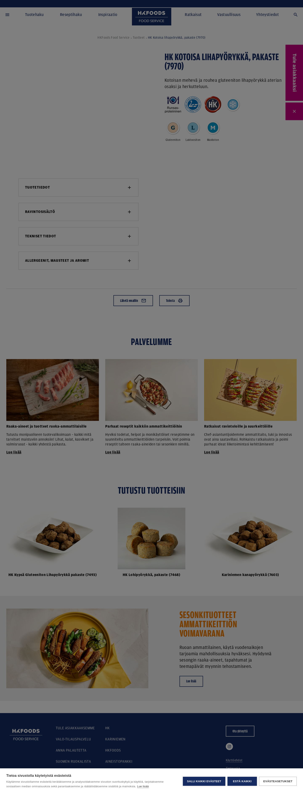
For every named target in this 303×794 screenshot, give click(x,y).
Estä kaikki (242, 781)
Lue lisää (143, 786)
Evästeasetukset (277, 781)
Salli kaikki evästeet (204, 781)
